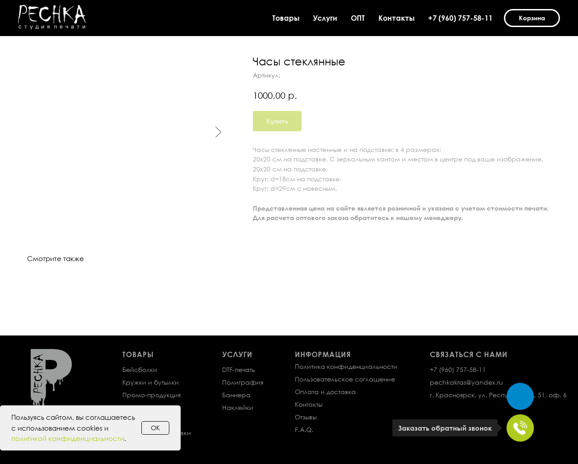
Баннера (236, 395)
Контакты (396, 18)
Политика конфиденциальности (346, 366)
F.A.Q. (304, 429)
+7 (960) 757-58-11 (460, 18)
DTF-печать (238, 369)
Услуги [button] (325, 18)
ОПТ (358, 18)
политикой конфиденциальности (67, 438)
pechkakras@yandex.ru (466, 382)
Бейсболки (139, 369)
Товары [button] (285, 18)
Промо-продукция (151, 395)
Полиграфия (242, 382)
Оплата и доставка (325, 391)
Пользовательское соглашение (345, 379)
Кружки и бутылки (150, 382)
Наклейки (237, 407)
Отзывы (306, 417)
